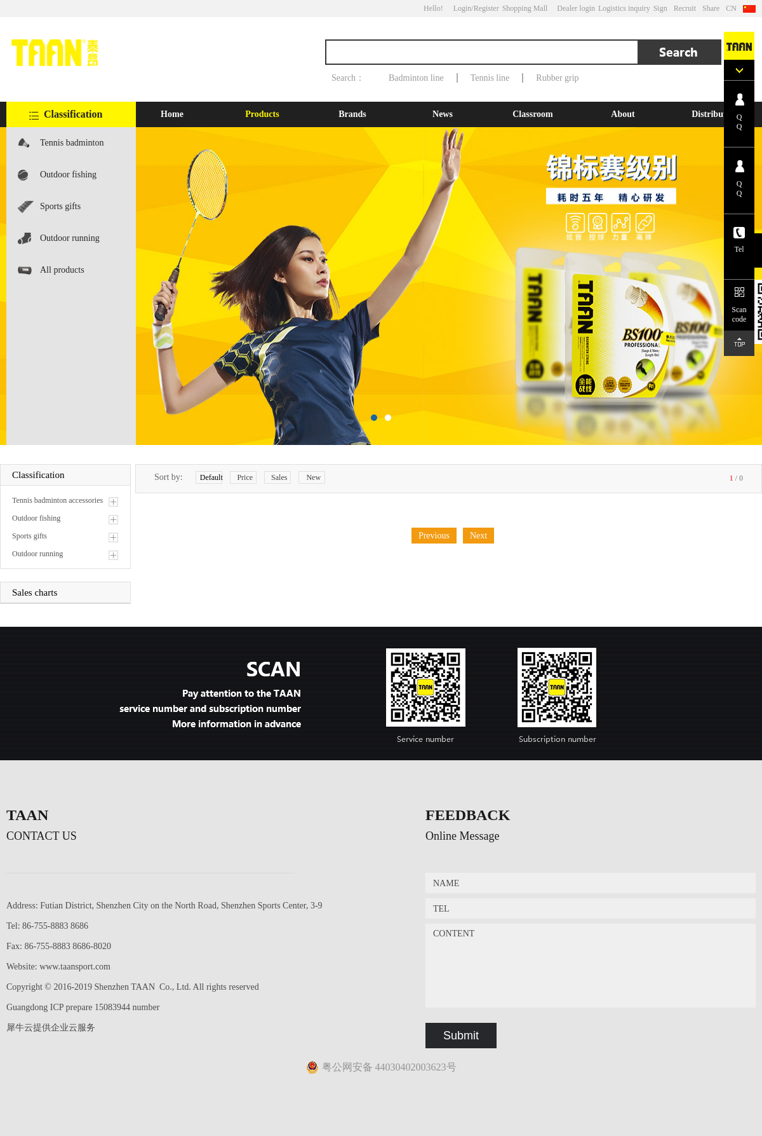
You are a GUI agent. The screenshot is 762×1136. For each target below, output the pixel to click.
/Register (484, 8)
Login (462, 8)
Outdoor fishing (68, 174)
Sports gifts (60, 206)
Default (211, 477)
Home (172, 114)
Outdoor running (70, 238)
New (313, 477)
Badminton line (416, 78)
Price (245, 477)
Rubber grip (557, 78)
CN (731, 8)
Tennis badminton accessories (72, 148)
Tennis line (490, 78)
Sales (279, 477)
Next (478, 535)
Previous (434, 535)
